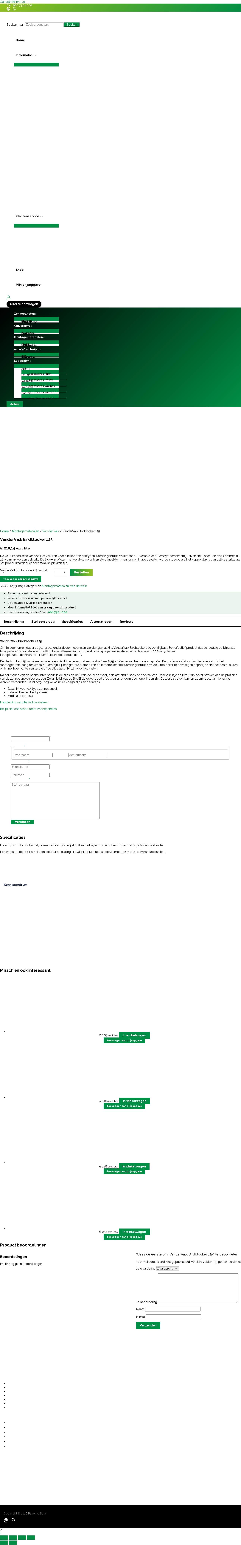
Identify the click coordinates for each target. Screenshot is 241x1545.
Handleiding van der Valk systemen (24, 702)
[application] (33, 55)
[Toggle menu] (36, 64)
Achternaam (116, 755)
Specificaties (72, 621)
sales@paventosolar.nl (16, 1477)
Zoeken (71, 24)
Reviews (126, 621)
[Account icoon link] (9, 297)
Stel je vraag (20, 780)
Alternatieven (101, 621)
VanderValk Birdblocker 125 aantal (23, 570)
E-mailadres (20, 762)
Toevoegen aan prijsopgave (20, 579)
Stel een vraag (43, 621)
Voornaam (60, 755)
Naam (140, 1309)
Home (4, 531)
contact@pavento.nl (14, 1473)
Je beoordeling (147, 1302)
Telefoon (17, 771)
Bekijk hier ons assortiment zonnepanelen (28, 709)
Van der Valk (50, 531)
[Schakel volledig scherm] (13, 1537)
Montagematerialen (25, 531)
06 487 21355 (9, 1465)
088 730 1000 (22, 5)
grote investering (81, 1264)
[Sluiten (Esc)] (31, 1537)
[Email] (8, 9)
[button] (36, 55)
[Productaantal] (57, 572)
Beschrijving (14, 621)
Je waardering (146, 1268)
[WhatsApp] (14, 9)
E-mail (141, 1317)
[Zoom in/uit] (4, 1537)
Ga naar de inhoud (12, 2)
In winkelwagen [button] (134, 1035)
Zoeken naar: (15, 24)
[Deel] (22, 1537)
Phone (15, 734)
